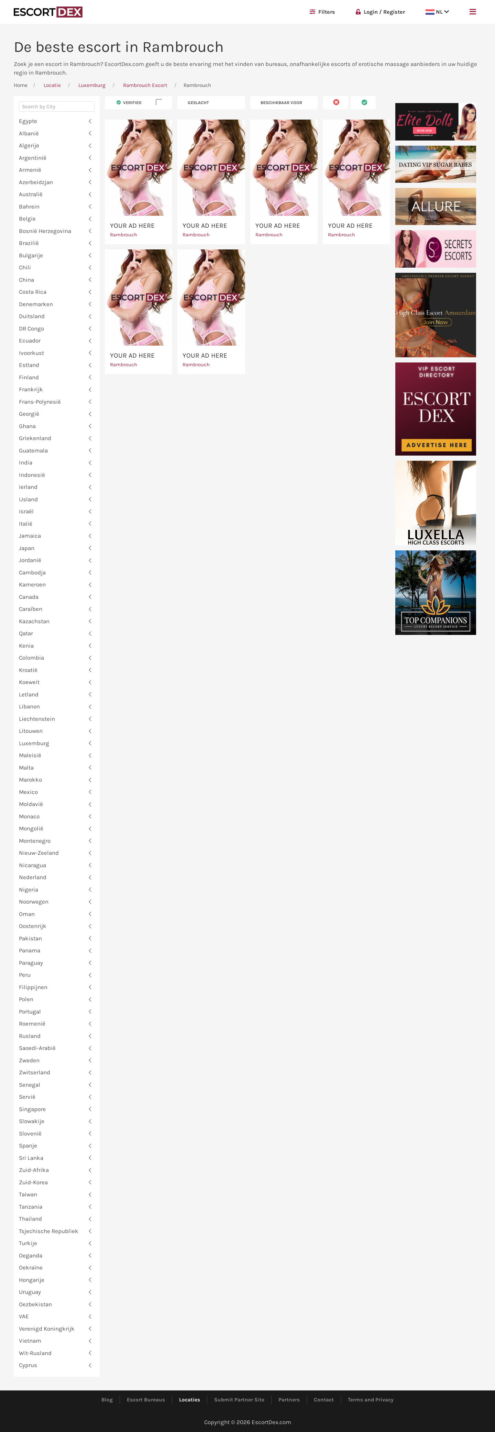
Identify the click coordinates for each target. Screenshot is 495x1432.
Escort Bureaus (146, 1400)
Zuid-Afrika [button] (34, 1169)
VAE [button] (24, 1316)
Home (21, 85)
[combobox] (57, 108)
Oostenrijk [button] (32, 925)
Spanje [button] (28, 1145)
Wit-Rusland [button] (35, 1353)
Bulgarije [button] (31, 255)
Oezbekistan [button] (35, 1304)
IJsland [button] (28, 499)
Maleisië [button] (30, 755)
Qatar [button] (26, 633)
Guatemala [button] (33, 450)
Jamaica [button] (30, 535)
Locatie (52, 85)
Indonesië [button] (32, 474)
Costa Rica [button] (32, 291)
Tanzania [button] (30, 1206)
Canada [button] (28, 596)
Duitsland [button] (32, 316)
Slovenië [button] (30, 1133)
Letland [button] (28, 694)
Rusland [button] (30, 1035)
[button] (472, 12)
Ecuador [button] (30, 340)
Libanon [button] (29, 706)
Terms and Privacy (371, 1400)
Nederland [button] (32, 877)
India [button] (25, 462)
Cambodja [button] (32, 572)
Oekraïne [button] (31, 1267)
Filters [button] (322, 12)
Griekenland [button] (35, 438)
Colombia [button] (31, 657)
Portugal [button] (30, 1011)
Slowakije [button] (31, 1121)
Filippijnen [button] (33, 987)
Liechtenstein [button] (37, 718)
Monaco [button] (29, 816)
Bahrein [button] (29, 206)
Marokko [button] (30, 779)
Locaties (189, 1400)
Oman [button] (27, 913)
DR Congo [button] (31, 328)
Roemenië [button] (32, 1023)
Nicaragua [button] (32, 865)
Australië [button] (31, 194)
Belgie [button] (27, 218)
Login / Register (380, 12)
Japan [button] (26, 548)
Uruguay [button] (30, 1291)
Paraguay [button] (31, 962)
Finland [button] (29, 377)
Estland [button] (29, 364)
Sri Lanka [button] (31, 1157)
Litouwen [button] (31, 730)
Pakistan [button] (30, 938)
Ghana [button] (27, 426)
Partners (289, 1400)
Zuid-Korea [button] (33, 1182)
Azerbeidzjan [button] (36, 182)
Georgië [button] (29, 413)
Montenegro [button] (35, 840)
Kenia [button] (26, 645)
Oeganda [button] (30, 1255)
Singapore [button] (32, 1109)
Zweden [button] (29, 1060)
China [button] (26, 279)
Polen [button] (26, 999)
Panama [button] (29, 950)
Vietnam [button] (30, 1340)
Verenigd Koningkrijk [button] (47, 1328)
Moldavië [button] (31, 804)
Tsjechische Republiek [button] (48, 1231)
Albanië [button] (29, 133)
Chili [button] (25, 267)
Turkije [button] (28, 1243)
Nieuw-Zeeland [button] (39, 852)
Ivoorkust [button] (31, 352)
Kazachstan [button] (34, 621)
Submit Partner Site (239, 1400)
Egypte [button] (28, 121)
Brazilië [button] (29, 242)
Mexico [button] (28, 791)
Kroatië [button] (28, 670)
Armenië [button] (30, 169)
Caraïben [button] (30, 608)
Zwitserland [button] (34, 1072)
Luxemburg (92, 85)
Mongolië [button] (31, 828)
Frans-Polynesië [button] (40, 401)
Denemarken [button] (36, 304)
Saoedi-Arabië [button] (37, 1047)
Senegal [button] (29, 1084)
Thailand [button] (30, 1218)
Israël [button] (26, 511)
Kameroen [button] (32, 584)
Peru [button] (25, 974)
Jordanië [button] (30, 560)
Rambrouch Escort (145, 85)
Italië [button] (25, 523)
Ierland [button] (28, 486)
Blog (107, 1400)
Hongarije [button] (31, 1279)
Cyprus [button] (28, 1365)
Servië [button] (27, 1096)
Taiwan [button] (28, 1194)
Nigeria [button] (28, 889)
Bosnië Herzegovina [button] (45, 230)
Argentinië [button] (32, 157)
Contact (324, 1400)
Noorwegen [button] (33, 901)
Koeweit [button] (29, 682)
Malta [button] (26, 767)
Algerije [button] (29, 145)
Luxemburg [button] (34, 743)
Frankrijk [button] (31, 389)
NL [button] (437, 12)
